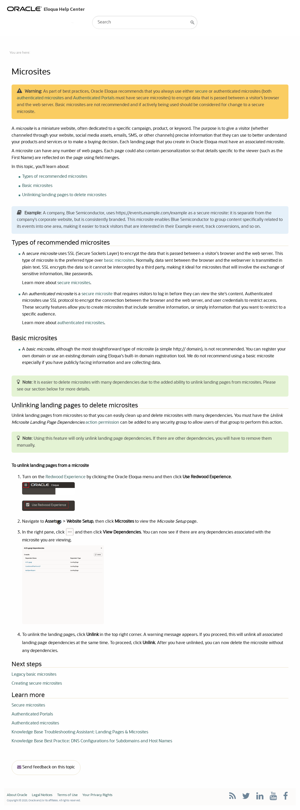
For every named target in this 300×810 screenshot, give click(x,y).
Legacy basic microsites (34, 675)
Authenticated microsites (35, 724)
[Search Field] (144, 22)
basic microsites (119, 261)
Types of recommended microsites (54, 177)
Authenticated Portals (93, 98)
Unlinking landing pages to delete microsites (64, 195)
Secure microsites (28, 706)
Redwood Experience (66, 478)
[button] (192, 22)
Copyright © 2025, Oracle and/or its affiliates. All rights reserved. (44, 801)
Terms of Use (67, 795)
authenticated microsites (40, 98)
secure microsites (73, 283)
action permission (103, 423)
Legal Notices (42, 795)
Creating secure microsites (37, 684)
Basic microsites (37, 186)
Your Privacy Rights (97, 795)
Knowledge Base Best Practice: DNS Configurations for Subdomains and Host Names (92, 742)
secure (201, 92)
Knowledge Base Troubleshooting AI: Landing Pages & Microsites (80, 733)
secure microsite (97, 294)
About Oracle (17, 795)
